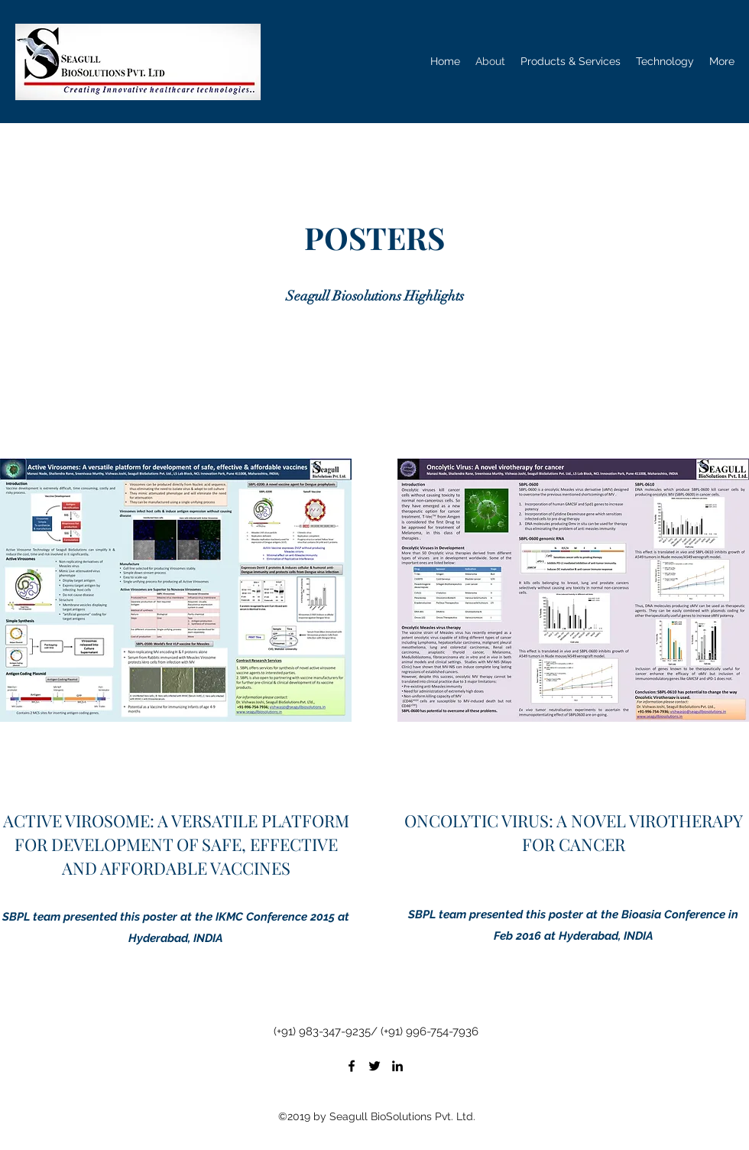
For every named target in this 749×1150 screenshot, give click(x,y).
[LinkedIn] (397, 1066)
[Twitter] (374, 1066)
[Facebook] (351, 1066)
